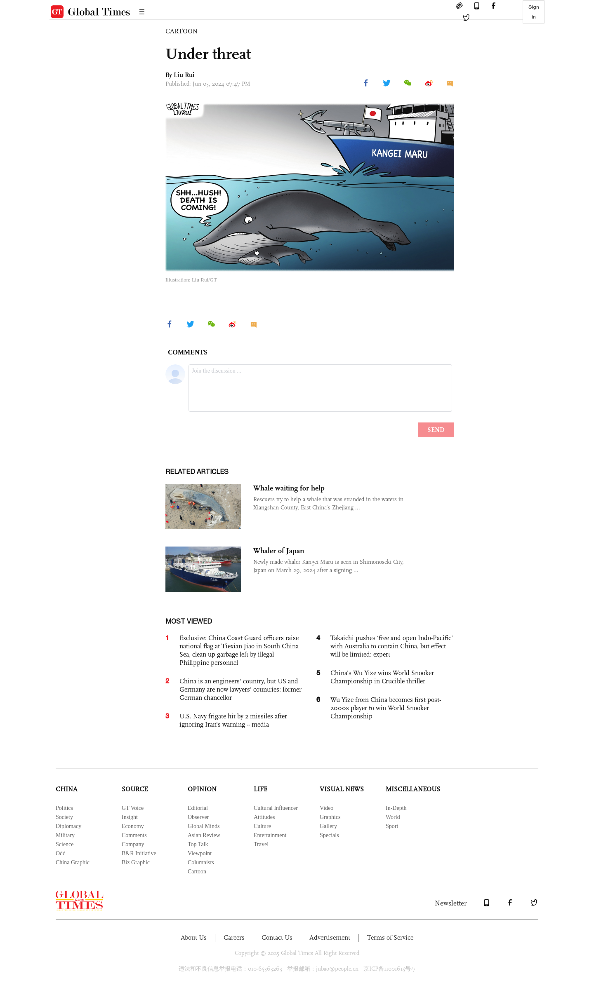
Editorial (198, 808)
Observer (198, 817)
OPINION (202, 789)
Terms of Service (390, 937)
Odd (61, 853)
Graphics (330, 817)
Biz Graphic (136, 862)
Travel (261, 844)
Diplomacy (68, 826)
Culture (262, 826)
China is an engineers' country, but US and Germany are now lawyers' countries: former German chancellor (240, 689)
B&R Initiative (139, 853)
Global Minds (203, 826)
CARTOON (181, 31)
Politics (64, 808)
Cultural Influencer (276, 808)
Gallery (328, 826)
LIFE (260, 789)
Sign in (533, 12)
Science (65, 844)
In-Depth (396, 808)
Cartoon (197, 871)
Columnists (201, 862)
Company (133, 844)
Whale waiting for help (289, 488)
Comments (134, 835)
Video (326, 808)
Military (65, 835)
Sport (392, 826)
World (393, 817)
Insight (130, 817)
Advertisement (329, 937)
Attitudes (264, 817)
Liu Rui (184, 75)
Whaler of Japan (278, 550)
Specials (329, 835)
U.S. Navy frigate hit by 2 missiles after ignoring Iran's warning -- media (233, 720)
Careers (234, 937)
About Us (194, 937)
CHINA (67, 789)
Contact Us (277, 937)
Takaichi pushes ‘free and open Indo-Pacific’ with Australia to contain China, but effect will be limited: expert (391, 646)
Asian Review (204, 835)
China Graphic (73, 862)
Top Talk (198, 844)
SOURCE (135, 789)
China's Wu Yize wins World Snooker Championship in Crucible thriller (382, 677)
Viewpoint (200, 853)
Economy (133, 826)
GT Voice (133, 808)
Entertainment (270, 835)
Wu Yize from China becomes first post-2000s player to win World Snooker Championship (385, 708)
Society (64, 817)
